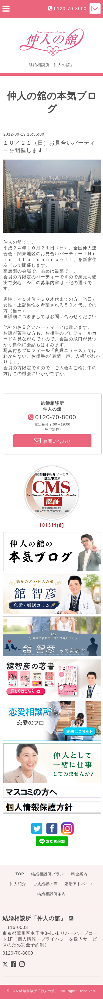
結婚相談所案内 (51, 894)
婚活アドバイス (79, 884)
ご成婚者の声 (45, 884)
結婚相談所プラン (47, 874)
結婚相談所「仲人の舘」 (39, 991)
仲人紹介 (18, 884)
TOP (19, 874)
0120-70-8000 (70, 8)
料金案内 (79, 874)
